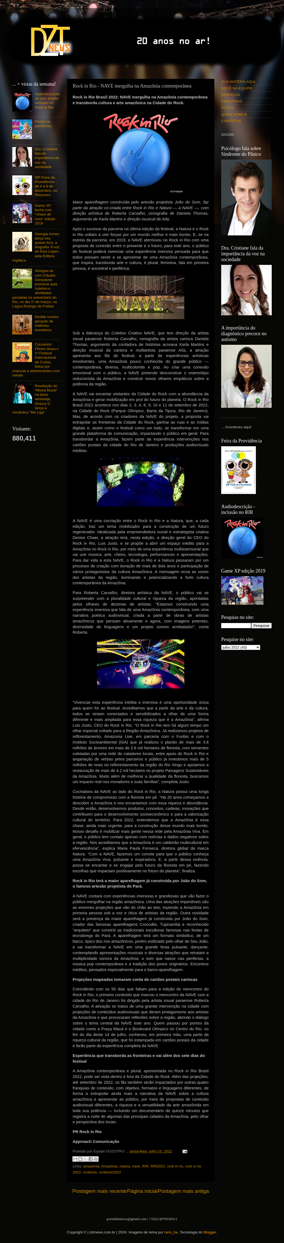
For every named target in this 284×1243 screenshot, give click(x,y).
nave (136, 1166)
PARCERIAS (231, 101)
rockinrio (90, 1172)
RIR (145, 1166)
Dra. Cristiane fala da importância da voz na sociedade (47, 158)
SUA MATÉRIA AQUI (238, 82)
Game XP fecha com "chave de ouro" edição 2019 (45, 214)
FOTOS (227, 108)
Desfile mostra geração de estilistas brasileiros (46, 323)
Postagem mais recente (99, 1191)
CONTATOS (231, 121)
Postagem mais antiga (183, 1191)
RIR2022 (157, 1166)
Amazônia (109, 1166)
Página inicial (142, 1191)
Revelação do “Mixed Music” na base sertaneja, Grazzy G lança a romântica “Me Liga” (35, 399)
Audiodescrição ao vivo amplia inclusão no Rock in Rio (47, 100)
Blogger (209, 1232)
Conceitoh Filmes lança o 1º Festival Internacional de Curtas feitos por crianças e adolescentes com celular (36, 359)
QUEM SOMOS (234, 114)
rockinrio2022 (110, 1172)
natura (125, 1166)
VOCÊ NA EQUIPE (237, 88)
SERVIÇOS (230, 95)
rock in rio (175, 1166)
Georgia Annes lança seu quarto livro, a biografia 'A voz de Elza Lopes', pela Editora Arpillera (36, 247)
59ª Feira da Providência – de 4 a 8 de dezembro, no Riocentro (46, 186)
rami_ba (171, 1232)
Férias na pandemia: (43, 123)
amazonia (91, 1166)
